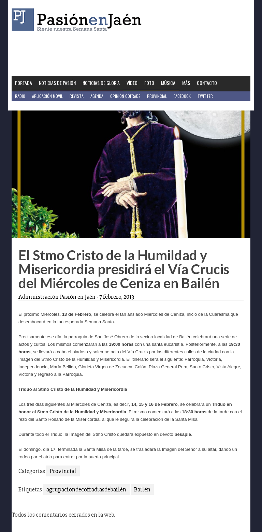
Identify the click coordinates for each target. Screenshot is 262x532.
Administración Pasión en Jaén (57, 296)
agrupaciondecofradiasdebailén (86, 489)
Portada (23, 82)
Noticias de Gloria (101, 82)
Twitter (205, 96)
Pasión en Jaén (78, 19)
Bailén (142, 489)
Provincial (157, 96)
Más (186, 82)
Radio (20, 96)
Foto (149, 82)
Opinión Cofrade (125, 96)
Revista (77, 96)
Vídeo (132, 82)
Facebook (182, 96)
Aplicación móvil (47, 96)
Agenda (96, 96)
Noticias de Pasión (57, 82)
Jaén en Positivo (30, 105)
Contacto (207, 82)
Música (168, 82)
